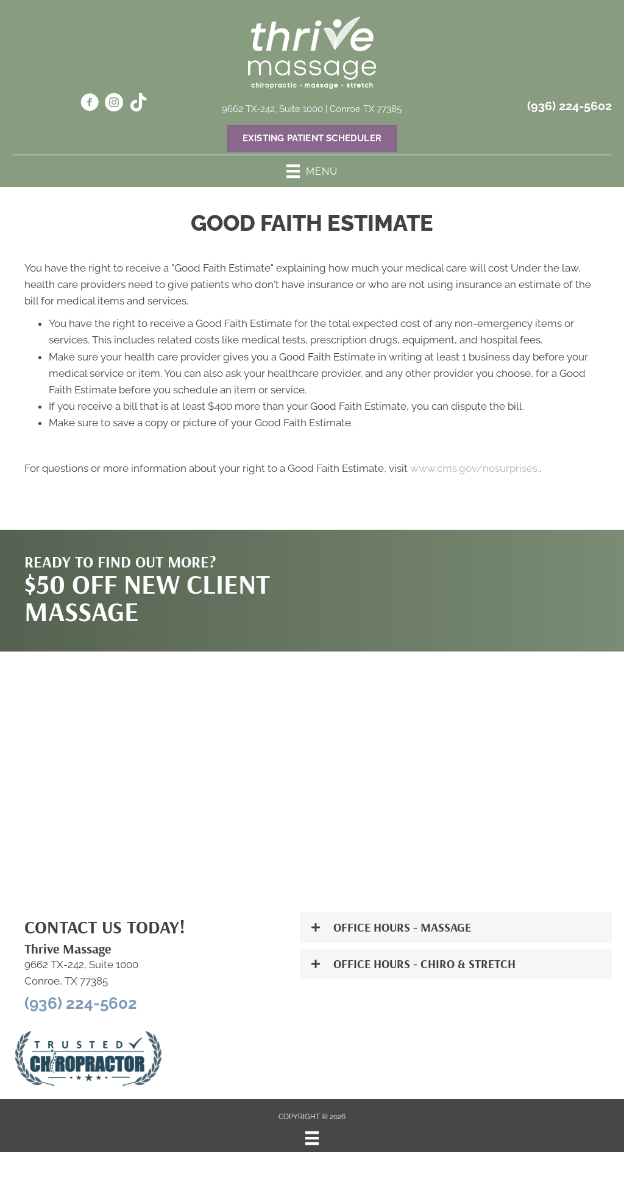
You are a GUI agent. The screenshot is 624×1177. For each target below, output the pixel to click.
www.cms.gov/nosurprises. (473, 468)
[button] (456, 927)
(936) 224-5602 (569, 106)
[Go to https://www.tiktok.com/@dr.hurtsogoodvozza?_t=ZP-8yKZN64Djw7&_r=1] (138, 103)
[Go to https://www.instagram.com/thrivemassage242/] (114, 104)
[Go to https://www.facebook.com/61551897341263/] (89, 104)
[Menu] (312, 1138)
